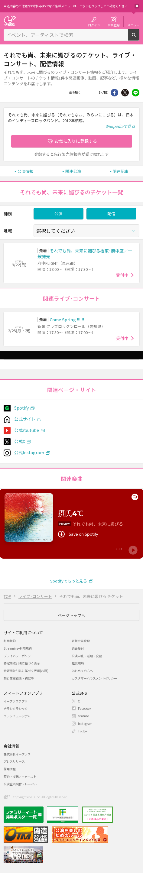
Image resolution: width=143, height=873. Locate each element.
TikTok (82, 731)
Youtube (83, 716)
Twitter (125, 92)
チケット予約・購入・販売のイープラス (10, 20)
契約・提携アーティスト (20, 776)
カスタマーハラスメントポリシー (94, 678)
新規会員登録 (81, 640)
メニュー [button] (133, 25)
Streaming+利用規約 (18, 648)
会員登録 (114, 25)
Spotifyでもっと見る (68, 581)
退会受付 (78, 648)
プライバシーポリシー (19, 656)
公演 (58, 213)
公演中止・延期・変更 (87, 656)
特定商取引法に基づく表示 (22, 663)
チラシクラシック (16, 708)
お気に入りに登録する (76, 141)
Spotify (21, 408)
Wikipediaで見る (120, 126)
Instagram (85, 723)
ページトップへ (71, 615)
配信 (111, 213)
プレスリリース (14, 761)
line (135, 92)
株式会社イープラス (17, 754)
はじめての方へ (82, 670)
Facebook (88, 92)
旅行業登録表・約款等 (19, 678)
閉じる (137, 6)
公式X (19, 441)
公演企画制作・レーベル (20, 784)
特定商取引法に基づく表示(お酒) (26, 670)
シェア (114, 92)
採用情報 (10, 769)
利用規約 (10, 640)
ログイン (94, 25)
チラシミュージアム (17, 716)
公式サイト (24, 419)
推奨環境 (78, 663)
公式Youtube (26, 430)
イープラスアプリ (16, 701)
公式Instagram (29, 452)
